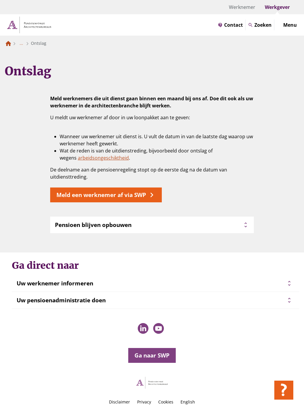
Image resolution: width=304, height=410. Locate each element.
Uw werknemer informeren (55, 283)
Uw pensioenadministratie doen (61, 300)
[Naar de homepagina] (8, 43)
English (187, 402)
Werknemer (242, 7)
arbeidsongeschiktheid (103, 158)
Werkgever (277, 7)
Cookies (165, 402)
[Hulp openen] (283, 390)
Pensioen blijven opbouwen (152, 225)
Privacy (144, 402)
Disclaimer (119, 402)
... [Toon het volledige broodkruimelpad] (21, 43)
